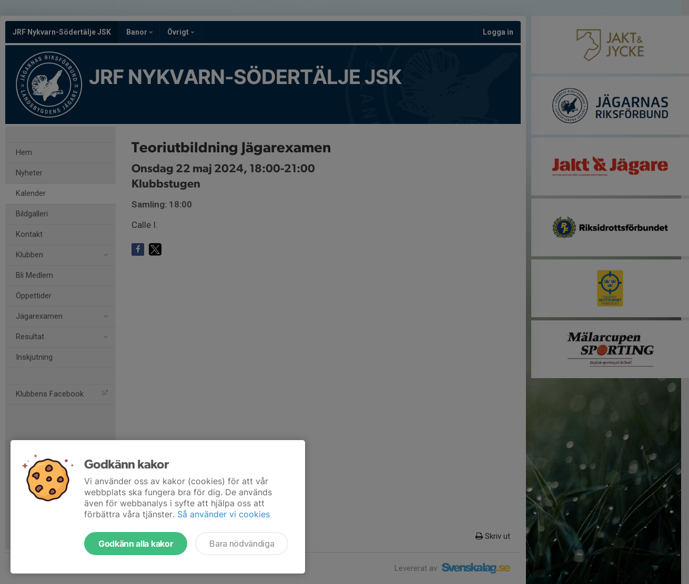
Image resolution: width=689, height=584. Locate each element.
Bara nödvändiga (241, 543)
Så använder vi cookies (223, 514)
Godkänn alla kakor (135, 543)
